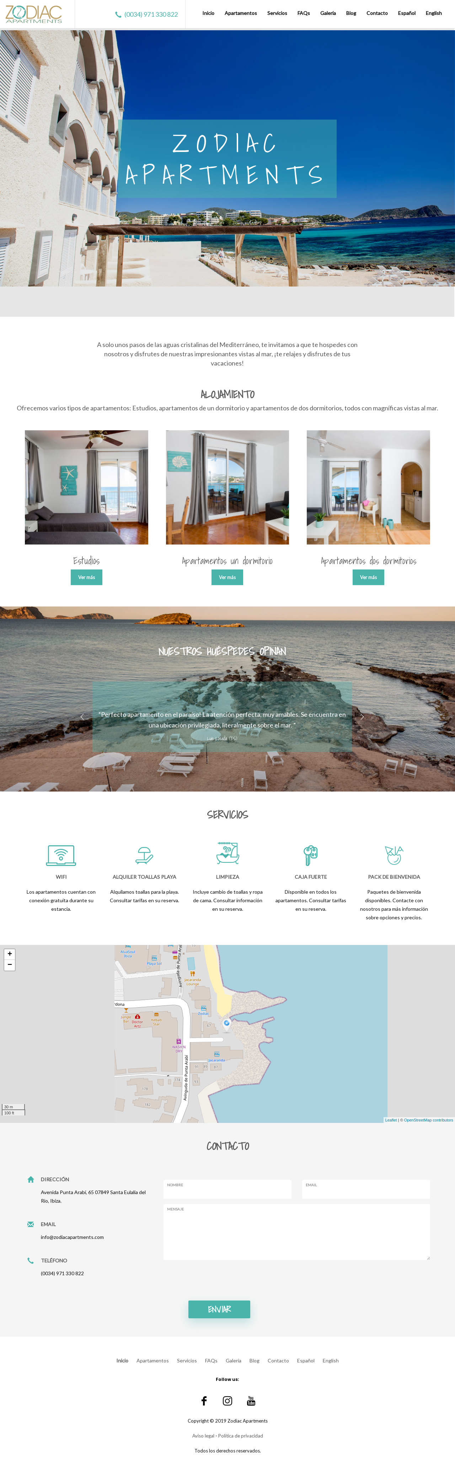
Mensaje (175, 1209)
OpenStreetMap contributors (428, 1120)
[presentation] (218, 1279)
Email (311, 1185)
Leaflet (391, 1120)
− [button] (9, 965)
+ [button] (9, 954)
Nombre (175, 1185)
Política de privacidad (240, 1436)
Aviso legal (203, 1436)
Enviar (219, 1309)
